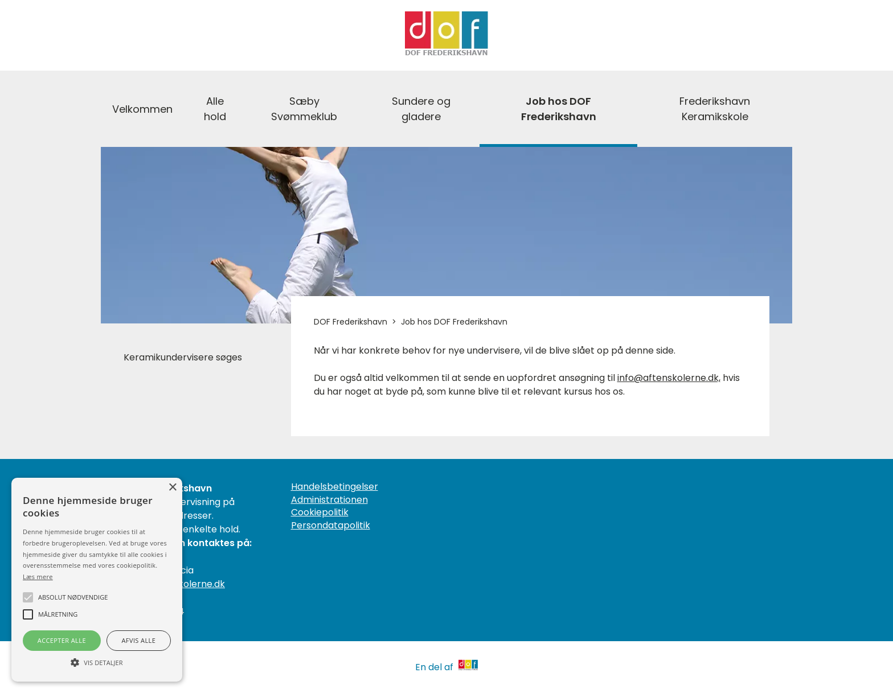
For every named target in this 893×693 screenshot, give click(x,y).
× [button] (172, 487)
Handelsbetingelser (334, 487)
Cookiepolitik (320, 512)
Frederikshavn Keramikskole (714, 109)
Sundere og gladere (421, 109)
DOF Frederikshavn (350, 321)
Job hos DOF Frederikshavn (558, 109)
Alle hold (215, 109)
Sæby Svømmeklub (304, 109)
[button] (97, 662)
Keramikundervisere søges (183, 357)
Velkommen (142, 109)
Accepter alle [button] (62, 640)
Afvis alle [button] (138, 640)
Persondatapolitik (330, 525)
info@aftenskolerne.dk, (668, 377)
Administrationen (329, 500)
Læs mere (38, 576)
